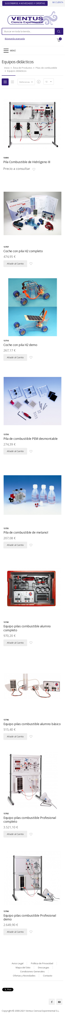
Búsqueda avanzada (15, 38)
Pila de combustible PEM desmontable (30, 439)
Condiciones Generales (32, 971)
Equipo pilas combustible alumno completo (27, 628)
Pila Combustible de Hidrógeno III (26, 162)
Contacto (47, 975)
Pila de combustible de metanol (25, 532)
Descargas (43, 967)
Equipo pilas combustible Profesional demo (29, 917)
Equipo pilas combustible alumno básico (32, 724)
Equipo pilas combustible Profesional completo (29, 820)
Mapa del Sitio (23, 967)
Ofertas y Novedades (24, 975)
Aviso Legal (17, 963)
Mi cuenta (57, 2)
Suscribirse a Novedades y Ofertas (25, 3)
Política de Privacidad (42, 963)
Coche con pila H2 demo (20, 345)
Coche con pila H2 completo (23, 251)
